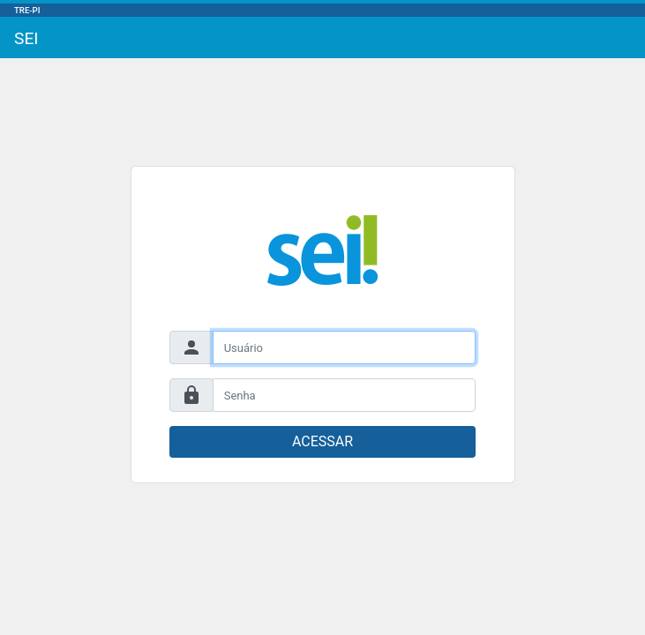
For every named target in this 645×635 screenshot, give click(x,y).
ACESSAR (322, 441)
